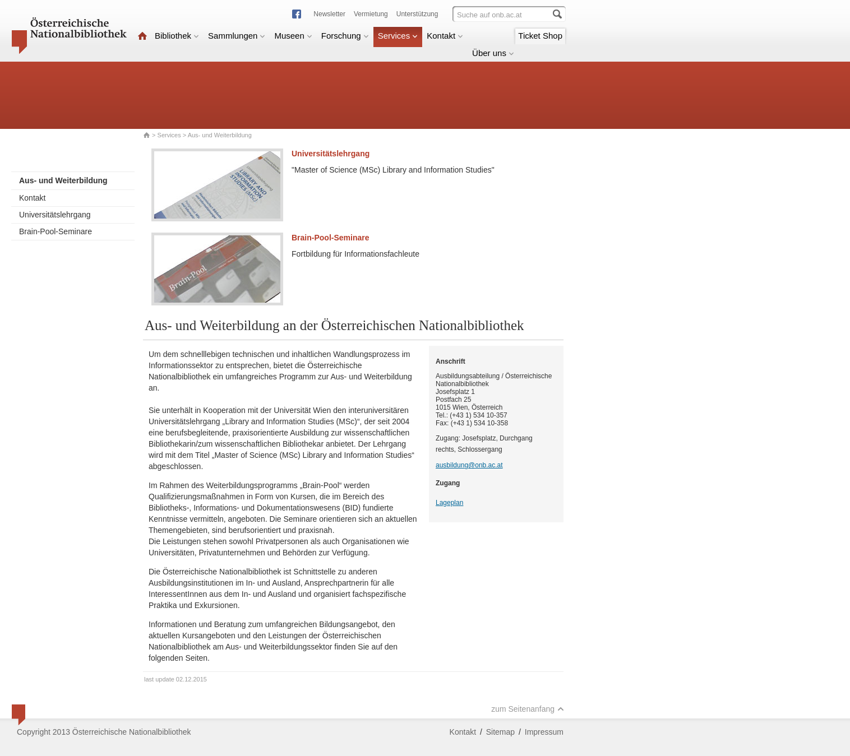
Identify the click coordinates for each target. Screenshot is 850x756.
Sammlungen (236, 35)
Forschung (345, 35)
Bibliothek (177, 35)
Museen (293, 35)
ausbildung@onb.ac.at (469, 465)
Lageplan (449, 503)
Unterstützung (417, 14)
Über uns (493, 53)
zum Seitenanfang (527, 708)
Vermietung (371, 14)
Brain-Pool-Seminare (55, 231)
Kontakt (445, 35)
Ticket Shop (540, 35)
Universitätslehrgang (55, 214)
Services (398, 35)
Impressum (544, 731)
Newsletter (329, 14)
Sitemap (500, 731)
